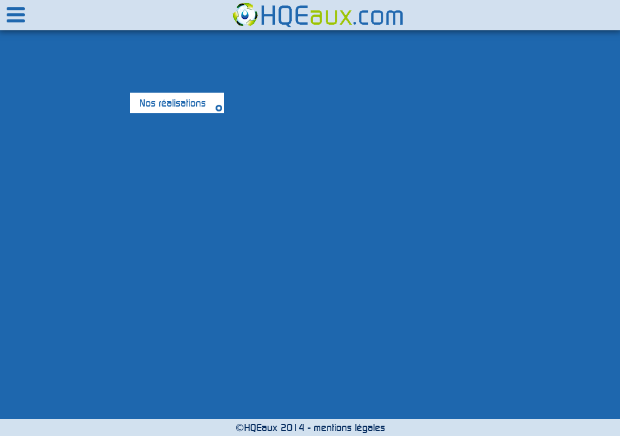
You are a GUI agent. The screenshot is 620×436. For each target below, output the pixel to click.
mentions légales (349, 427)
